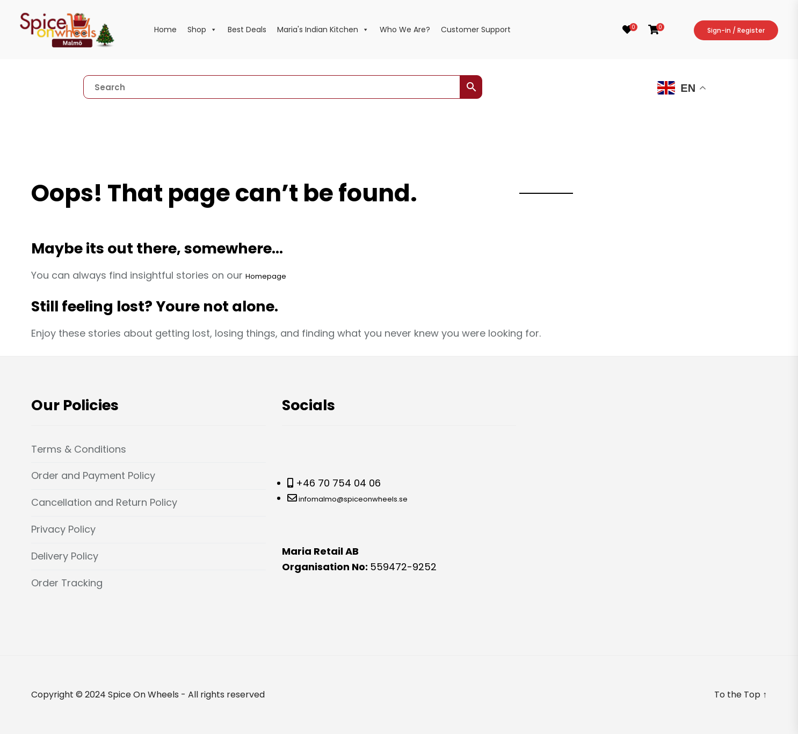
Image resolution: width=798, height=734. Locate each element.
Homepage (265, 276)
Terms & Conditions (78, 449)
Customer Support (476, 29)
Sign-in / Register (736, 30)
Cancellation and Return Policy (104, 502)
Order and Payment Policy (93, 475)
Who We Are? (405, 29)
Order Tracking (67, 583)
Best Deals (247, 29)
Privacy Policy (63, 529)
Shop (202, 29)
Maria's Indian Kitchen (323, 29)
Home (165, 29)
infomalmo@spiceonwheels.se (352, 499)
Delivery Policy (64, 556)
